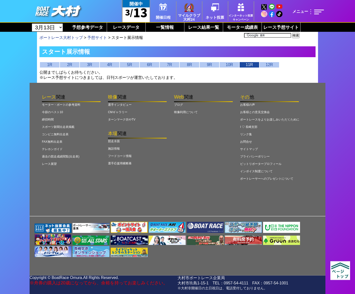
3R (89, 65)
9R (209, 65)
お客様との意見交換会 (255, 112)
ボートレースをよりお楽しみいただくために (269, 119)
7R (169, 65)
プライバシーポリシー (255, 156)
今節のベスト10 (52, 112)
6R (149, 65)
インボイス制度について (256, 171)
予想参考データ (87, 27)
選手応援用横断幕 (120, 163)
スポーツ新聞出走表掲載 (58, 127)
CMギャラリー (117, 112)
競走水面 (114, 141)
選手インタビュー (120, 104)
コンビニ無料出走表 (55, 134)
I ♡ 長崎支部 (248, 127)
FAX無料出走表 (52, 141)
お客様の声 (247, 104)
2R (69, 65)
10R (229, 65)
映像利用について (186, 112)
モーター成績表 (242, 27)
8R (189, 65)
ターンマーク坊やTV (121, 119)
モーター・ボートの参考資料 (61, 104)
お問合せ (246, 141)
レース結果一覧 (203, 27)
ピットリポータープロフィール (261, 164)
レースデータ (126, 27)
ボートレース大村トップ (61, 37)
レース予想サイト (281, 27)
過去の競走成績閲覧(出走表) (60, 156)
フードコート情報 (120, 156)
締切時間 (48, 119)
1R (49, 65)
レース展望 (49, 164)
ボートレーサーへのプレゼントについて (266, 178)
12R (269, 65)
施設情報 (114, 148)
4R (109, 65)
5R (129, 65)
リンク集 (246, 134)
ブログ (178, 104)
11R (249, 65)
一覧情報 (165, 27)
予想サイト (97, 37)
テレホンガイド (52, 149)
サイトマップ (249, 149)
